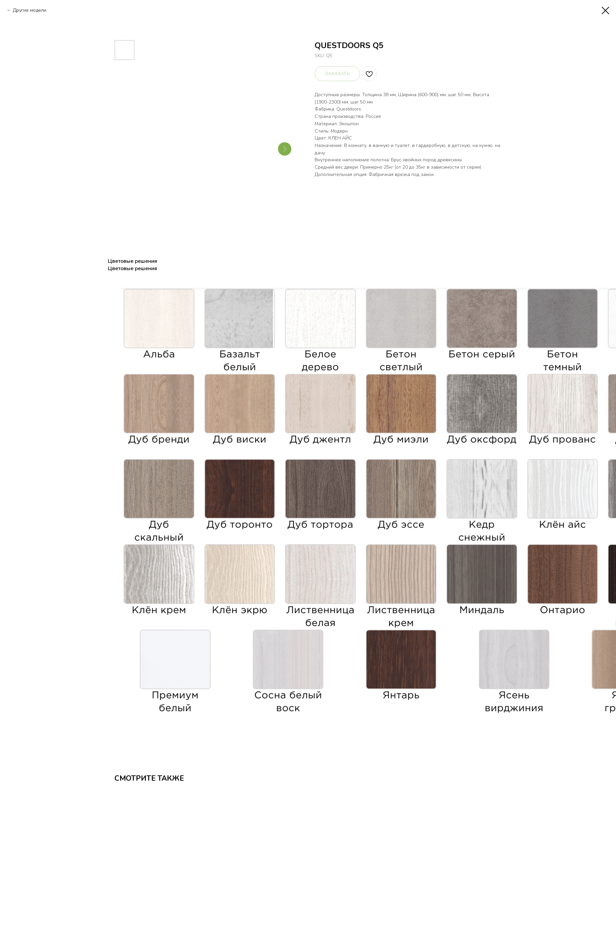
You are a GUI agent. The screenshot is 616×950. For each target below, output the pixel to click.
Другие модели (29, 10)
